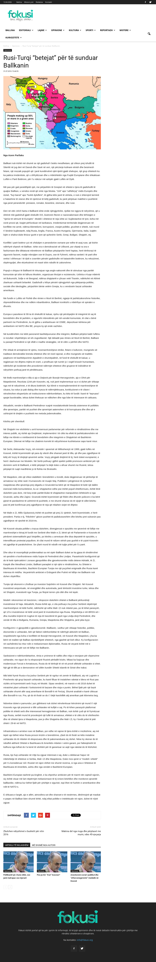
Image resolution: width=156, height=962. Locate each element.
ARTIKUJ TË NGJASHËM (16, 845)
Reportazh (107, 30)
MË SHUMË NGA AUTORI (43, 845)
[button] (149, 34)
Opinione (57, 30)
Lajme (42, 30)
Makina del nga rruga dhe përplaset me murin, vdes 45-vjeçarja (81, 833)
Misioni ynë (28, 2)
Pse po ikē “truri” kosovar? (48, 875)
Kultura (75, 30)
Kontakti (48, 2)
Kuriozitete (13, 37)
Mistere (125, 30)
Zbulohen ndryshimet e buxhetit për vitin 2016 (23, 833)
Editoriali (26, 30)
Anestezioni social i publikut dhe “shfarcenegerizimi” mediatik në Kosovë (84, 878)
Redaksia (39, 2)
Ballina (19, 2)
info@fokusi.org (85, 939)
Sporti (91, 30)
